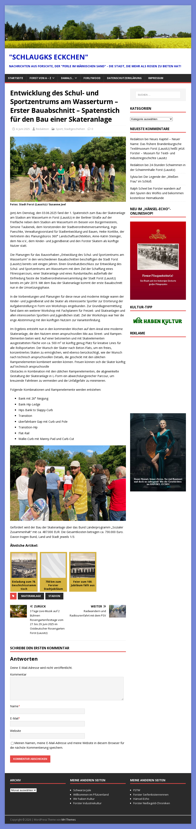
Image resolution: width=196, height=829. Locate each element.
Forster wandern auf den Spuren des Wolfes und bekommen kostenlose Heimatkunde (157, 193)
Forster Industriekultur (87, 803)
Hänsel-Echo (141, 799)
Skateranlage (31, 596)
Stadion (54, 596)
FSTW (136, 790)
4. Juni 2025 (23, 129)
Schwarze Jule (82, 790)
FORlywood (92, 78)
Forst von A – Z (40, 78)
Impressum (155, 78)
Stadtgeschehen (74, 129)
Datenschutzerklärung (124, 78)
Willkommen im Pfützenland (91, 794)
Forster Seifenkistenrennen (151, 794)
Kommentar (18, 674)
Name (14, 706)
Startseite (15, 78)
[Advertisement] (158, 377)
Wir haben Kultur (84, 799)
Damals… (67, 78)
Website (15, 731)
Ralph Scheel (138, 188)
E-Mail (14, 718)
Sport (59, 129)
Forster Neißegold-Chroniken (151, 803)
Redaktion (42, 129)
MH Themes (68, 819)
